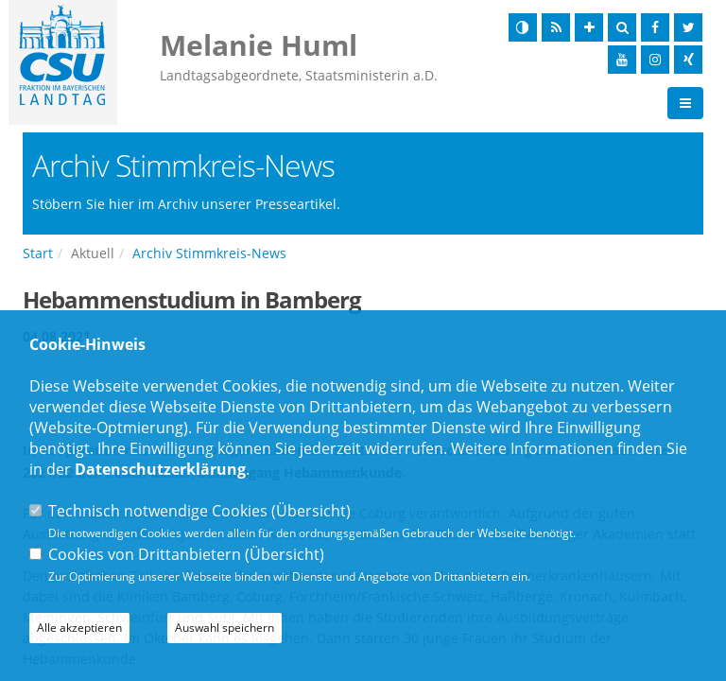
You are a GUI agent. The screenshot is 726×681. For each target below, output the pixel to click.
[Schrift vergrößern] (589, 27)
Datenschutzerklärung (160, 469)
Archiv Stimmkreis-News (209, 253)
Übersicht (311, 510)
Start (38, 253)
